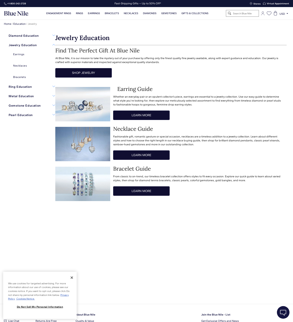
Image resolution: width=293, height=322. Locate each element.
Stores (257, 3)
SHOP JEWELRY (83, 73)
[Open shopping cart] (275, 13)
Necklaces (131, 13)
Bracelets (112, 13)
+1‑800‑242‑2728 (16, 3)
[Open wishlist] (269, 13)
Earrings (94, 13)
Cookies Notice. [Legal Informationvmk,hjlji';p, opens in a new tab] (25, 298)
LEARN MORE (141, 115)
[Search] (229, 13)
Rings (79, 13)
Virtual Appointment (278, 3)
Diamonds (150, 13)
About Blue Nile (85, 314)
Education (19, 24)
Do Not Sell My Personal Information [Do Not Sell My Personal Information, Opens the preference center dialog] (40, 306)
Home (7, 24)
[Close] (71, 277)
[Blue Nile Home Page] (16, 13)
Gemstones (169, 13)
